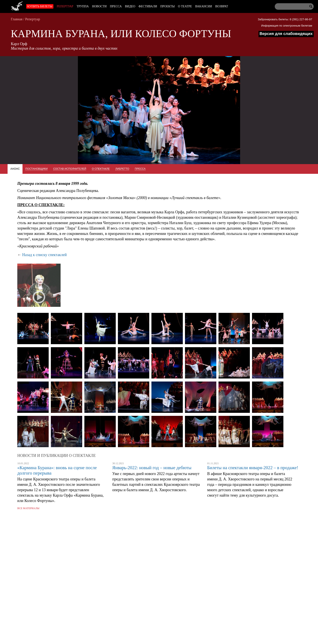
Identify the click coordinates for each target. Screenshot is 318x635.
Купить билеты (39, 6)
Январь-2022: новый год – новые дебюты (151, 467)
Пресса (116, 6)
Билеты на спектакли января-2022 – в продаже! (252, 467)
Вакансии (203, 6)
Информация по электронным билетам (286, 25)
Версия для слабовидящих (286, 34)
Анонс (15, 168)
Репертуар (65, 6)
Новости (99, 6)
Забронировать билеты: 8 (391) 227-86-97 (285, 19)
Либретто (122, 168)
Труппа (83, 6)
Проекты (167, 6)
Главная (16, 19)
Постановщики (36, 168)
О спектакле (101, 168)
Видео (130, 6)
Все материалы (28, 508)
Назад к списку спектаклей (44, 255)
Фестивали (147, 6)
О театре (185, 6)
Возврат (221, 6)
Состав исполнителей (69, 168)
